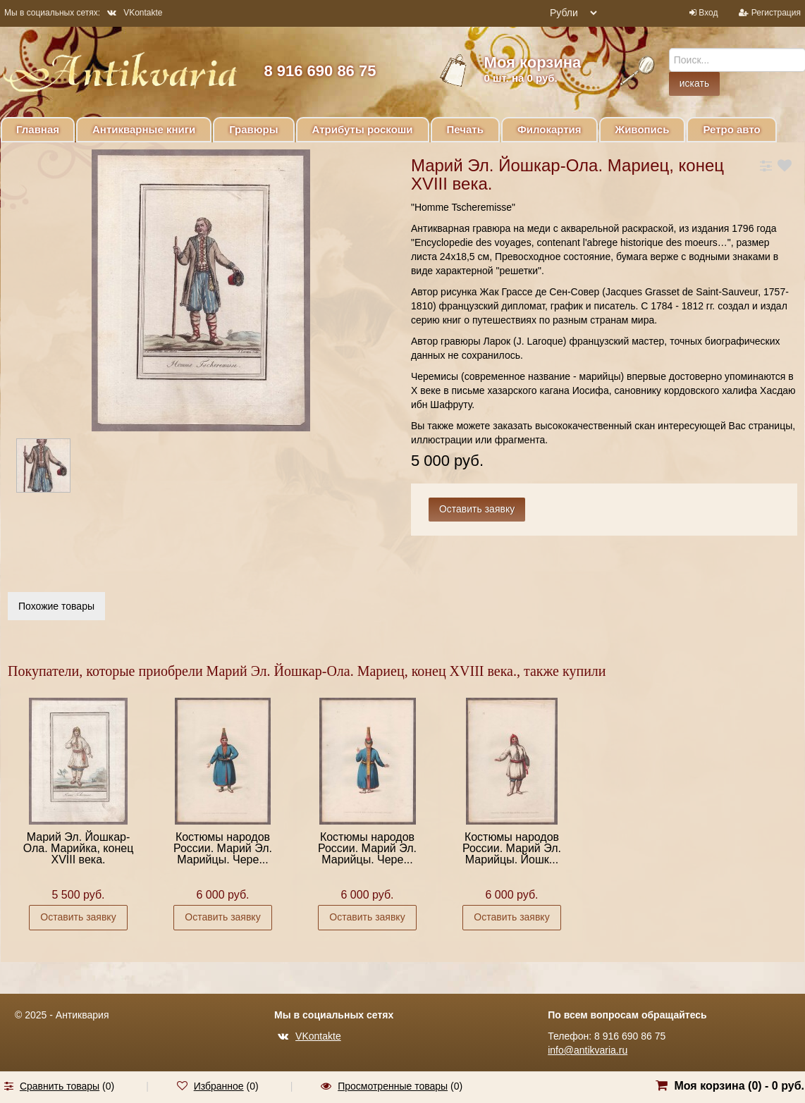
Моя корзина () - (739, 1086)
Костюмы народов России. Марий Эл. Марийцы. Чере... (222, 848)
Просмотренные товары (393, 1086)
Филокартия (549, 129)
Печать (465, 129)
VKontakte (134, 13)
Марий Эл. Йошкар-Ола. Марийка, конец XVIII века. (78, 848)
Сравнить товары (59, 1086)
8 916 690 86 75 (320, 71)
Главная (37, 129)
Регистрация (776, 13)
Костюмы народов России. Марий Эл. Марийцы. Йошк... (511, 848)
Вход (708, 13)
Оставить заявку (78, 917)
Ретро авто (731, 129)
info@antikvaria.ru (587, 1050)
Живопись (642, 129)
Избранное (219, 1086)
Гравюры (253, 129)
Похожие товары (56, 606)
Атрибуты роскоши (362, 129)
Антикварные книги (143, 129)
